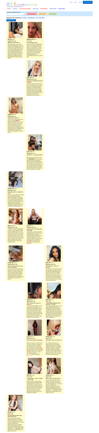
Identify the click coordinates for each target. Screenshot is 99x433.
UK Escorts (40, 18)
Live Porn (15, 8)
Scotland (31, 18)
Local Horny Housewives (25, 8)
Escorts (9, 8)
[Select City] (15, 14)
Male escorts (53, 13)
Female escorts (32, 13)
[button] (11, 20)
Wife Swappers (44, 8)
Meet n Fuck (36, 8)
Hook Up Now (61, 8)
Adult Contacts (52, 8)
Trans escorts (42, 13)
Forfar (24, 18)
